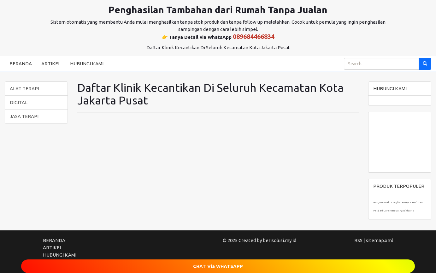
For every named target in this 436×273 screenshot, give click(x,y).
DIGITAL (18, 102)
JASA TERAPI (24, 116)
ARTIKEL (51, 63)
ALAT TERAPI (24, 88)
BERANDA (20, 63)
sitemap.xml (379, 240)
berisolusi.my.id (279, 240)
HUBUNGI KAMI (86, 63)
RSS (358, 240)
